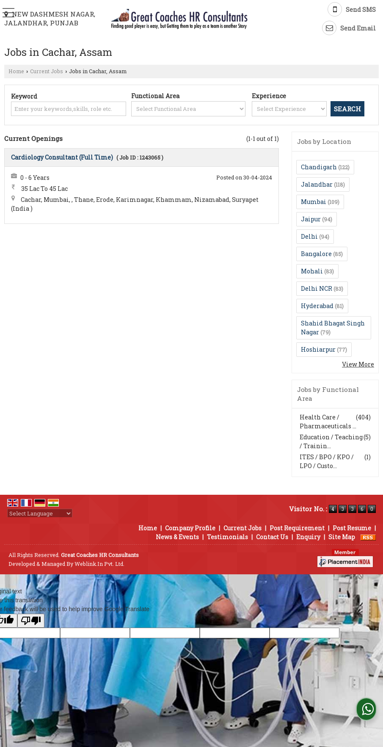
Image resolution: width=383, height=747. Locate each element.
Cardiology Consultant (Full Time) (62, 157)
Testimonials (227, 537)
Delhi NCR (316, 288)
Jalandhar (317, 184)
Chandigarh (319, 167)
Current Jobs (46, 71)
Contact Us (272, 537)
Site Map (341, 537)
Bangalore (316, 254)
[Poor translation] (30, 621)
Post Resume (352, 528)
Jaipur (311, 219)
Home (16, 71)
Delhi (309, 236)
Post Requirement (297, 528)
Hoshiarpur (318, 349)
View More (358, 364)
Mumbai (313, 202)
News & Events (177, 537)
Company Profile (190, 528)
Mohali (312, 271)
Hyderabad (317, 306)
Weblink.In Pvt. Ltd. (99, 563)
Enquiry (308, 537)
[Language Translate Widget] (39, 513)
